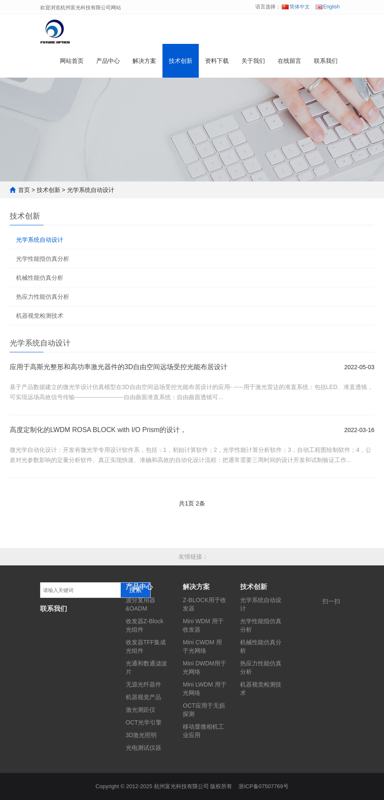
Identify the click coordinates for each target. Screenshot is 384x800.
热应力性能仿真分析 (42, 296)
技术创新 (180, 60)
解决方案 (144, 60)
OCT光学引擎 (144, 722)
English (328, 7)
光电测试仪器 (143, 747)
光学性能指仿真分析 (42, 258)
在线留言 (289, 60)
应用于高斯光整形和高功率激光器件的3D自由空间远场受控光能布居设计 (118, 366)
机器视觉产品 (143, 697)
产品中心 (108, 60)
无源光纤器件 (143, 684)
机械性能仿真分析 (39, 277)
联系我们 (326, 60)
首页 (24, 189)
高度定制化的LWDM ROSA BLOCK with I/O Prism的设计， (98, 429)
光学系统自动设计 (90, 189)
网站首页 (72, 60)
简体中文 (296, 7)
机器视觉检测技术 (39, 315)
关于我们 (253, 60)
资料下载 (217, 60)
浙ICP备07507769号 (263, 786)
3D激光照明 (141, 735)
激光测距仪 (140, 709)
